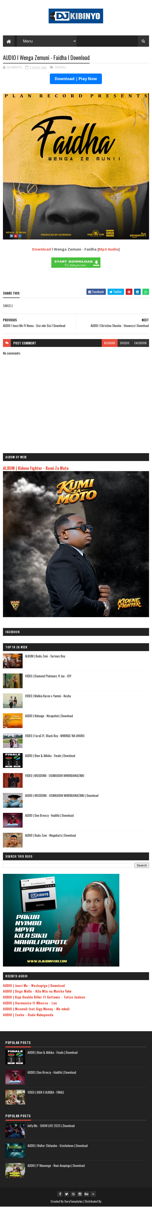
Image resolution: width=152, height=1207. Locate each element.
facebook (140, 343)
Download (41, 249)
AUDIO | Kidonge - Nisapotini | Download (49, 716)
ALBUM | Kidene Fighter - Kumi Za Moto (36, 468)
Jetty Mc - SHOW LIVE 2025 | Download (51, 1125)
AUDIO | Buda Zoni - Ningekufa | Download (50, 835)
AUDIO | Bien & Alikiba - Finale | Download (50, 755)
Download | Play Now (76, 79)
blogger (109, 343)
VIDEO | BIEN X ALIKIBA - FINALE (46, 1092)
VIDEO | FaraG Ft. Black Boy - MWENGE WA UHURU (54, 735)
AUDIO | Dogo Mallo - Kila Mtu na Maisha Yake (37, 991)
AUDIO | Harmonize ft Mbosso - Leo (30, 1003)
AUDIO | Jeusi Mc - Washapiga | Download (34, 985)
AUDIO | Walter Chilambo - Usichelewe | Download (58, 1145)
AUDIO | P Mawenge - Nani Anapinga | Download (56, 1165)
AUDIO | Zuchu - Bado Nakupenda (28, 1014)
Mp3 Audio (108, 249)
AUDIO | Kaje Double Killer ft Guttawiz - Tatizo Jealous (44, 997)
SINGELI (60, 67)
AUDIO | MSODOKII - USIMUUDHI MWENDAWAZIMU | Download (61, 795)
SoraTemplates (73, 1201)
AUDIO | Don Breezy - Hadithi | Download (49, 815)
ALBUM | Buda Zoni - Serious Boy (45, 656)
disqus (124, 343)
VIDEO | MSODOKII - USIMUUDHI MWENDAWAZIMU (54, 775)
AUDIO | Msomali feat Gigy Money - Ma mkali (36, 1009)
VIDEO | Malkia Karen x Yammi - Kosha (48, 696)
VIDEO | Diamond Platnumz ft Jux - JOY (48, 676)
